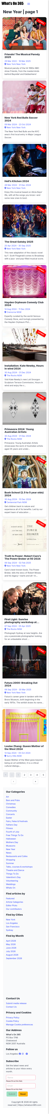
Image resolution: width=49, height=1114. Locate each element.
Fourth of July (12, 832)
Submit (12, 1094)
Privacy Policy (12, 1017)
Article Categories (14, 902)
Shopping (10, 859)
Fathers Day (11, 825)
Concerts (10, 814)
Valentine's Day (13, 877)
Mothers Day (12, 842)
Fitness (9, 828)
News (8, 852)
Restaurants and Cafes (17, 856)
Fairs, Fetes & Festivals (17, 821)
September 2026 (14, 958)
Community (11, 811)
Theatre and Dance (15, 870)
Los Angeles (12, 923)
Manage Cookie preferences (19, 1024)
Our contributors (14, 909)
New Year (10, 849)
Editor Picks (11, 905)
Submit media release (16, 1003)
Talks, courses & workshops (19, 866)
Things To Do (12, 873)
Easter (9, 818)
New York (10, 919)
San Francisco (12, 926)
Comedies (11, 807)
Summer (10, 863)
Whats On (10, 887)
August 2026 (12, 955)
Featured (10, 898)
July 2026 (11, 951)
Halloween (11, 838)
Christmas (11, 804)
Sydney (9, 930)
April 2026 (11, 941)
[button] (28, 3)
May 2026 (11, 944)
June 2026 (11, 948)
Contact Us (11, 1007)
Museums (10, 845)
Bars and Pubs (13, 800)
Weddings (10, 884)
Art (7, 797)
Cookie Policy (12, 1021)
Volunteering (12, 880)
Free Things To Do (14, 835)
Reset (23, 1094)
